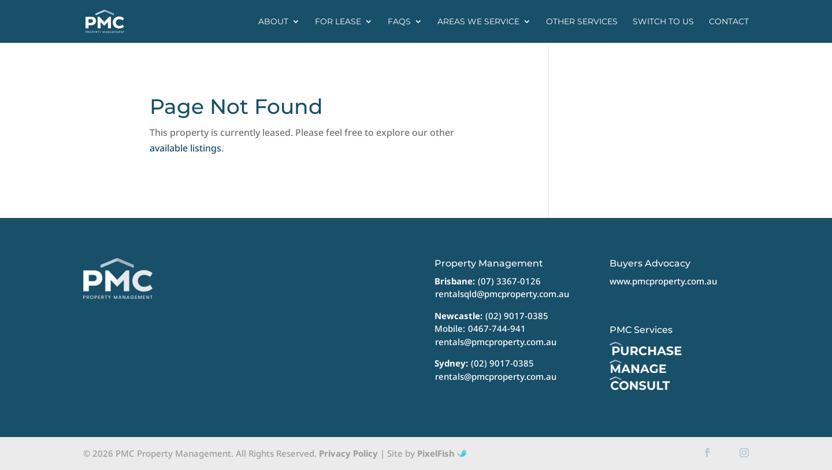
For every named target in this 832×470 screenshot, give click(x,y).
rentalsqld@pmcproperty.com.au (502, 293)
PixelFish (441, 453)
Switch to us (663, 22)
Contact (729, 22)
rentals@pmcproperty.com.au (495, 341)
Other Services (582, 22)
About (273, 22)
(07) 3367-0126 (509, 281)
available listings (185, 148)
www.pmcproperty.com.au (663, 281)
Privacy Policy (348, 453)
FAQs (399, 22)
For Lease (338, 22)
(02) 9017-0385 (516, 315)
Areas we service (478, 22)
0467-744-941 (497, 328)
